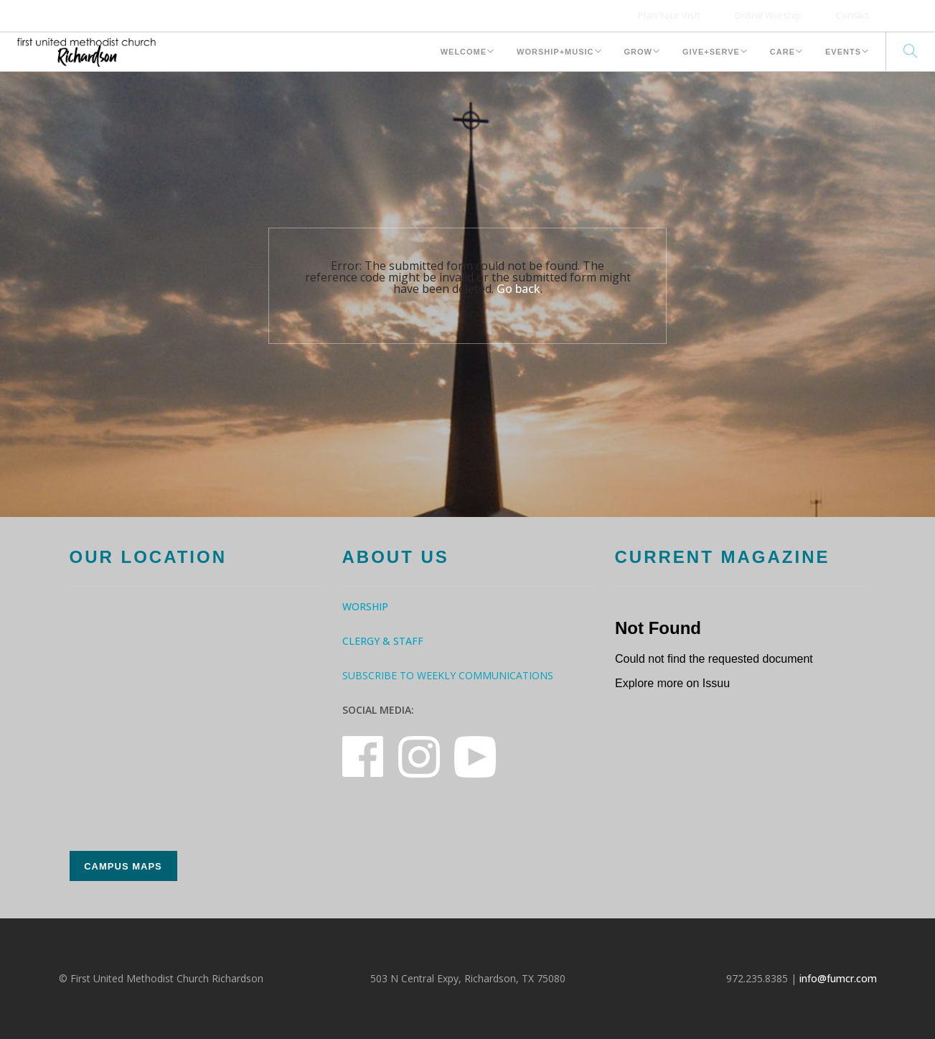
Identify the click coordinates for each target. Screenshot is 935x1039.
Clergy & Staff (382, 641)
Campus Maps (123, 866)
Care (782, 51)
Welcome (464, 51)
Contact (852, 15)
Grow (638, 51)
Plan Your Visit (669, 15)
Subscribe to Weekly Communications (447, 675)
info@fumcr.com (838, 978)
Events (843, 51)
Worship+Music (555, 51)
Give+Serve (711, 51)
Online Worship (768, 15)
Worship (365, 606)
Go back (518, 289)
